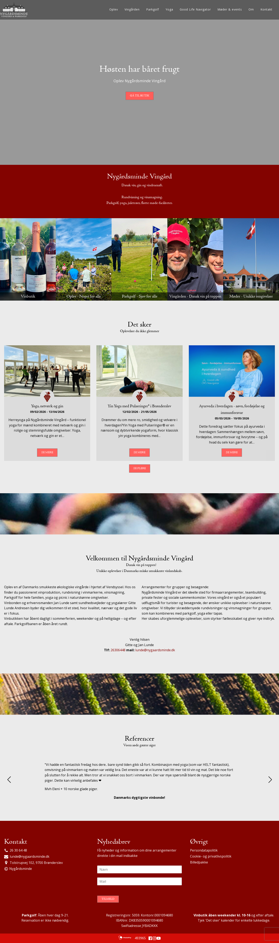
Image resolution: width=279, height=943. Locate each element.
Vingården (132, 9)
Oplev (113, 9)
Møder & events (229, 9)
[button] (9, 779)
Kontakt (266, 9)
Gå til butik (139, 96)
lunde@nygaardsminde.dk (155, 650)
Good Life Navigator (195, 9)
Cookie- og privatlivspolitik (210, 856)
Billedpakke (199, 862)
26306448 (118, 650)
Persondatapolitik (204, 850)
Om (251, 9)
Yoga (169, 9)
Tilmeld (108, 899)
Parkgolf (152, 9)
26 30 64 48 (18, 850)
